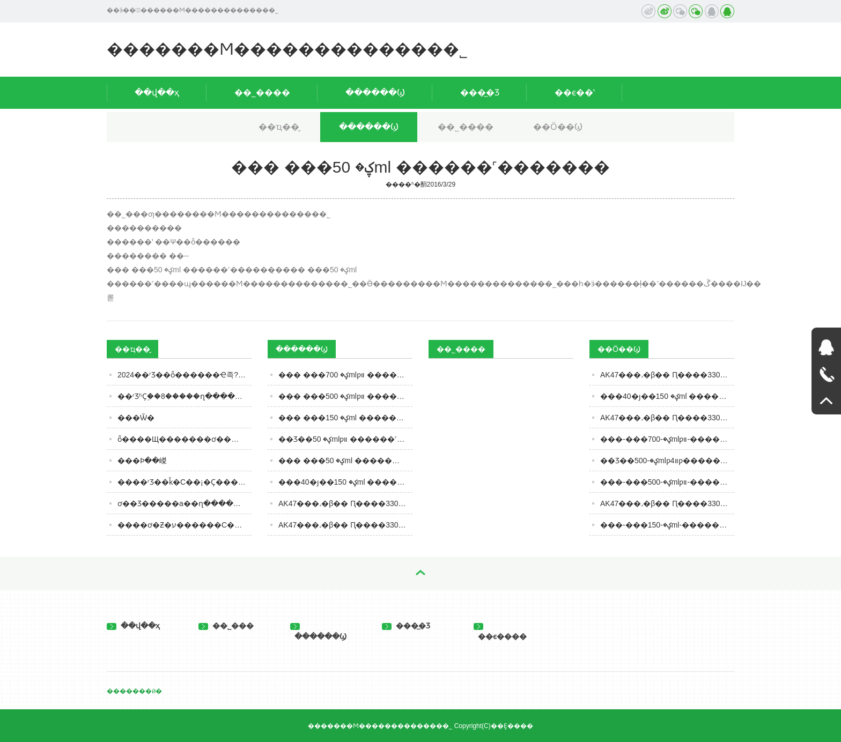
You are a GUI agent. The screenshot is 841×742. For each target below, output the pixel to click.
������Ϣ (375, 92)
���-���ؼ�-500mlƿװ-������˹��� (667, 482)
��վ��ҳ (157, 92)
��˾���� (262, 92)
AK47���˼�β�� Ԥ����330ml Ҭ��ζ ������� (667, 417)
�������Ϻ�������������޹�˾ (287, 49)
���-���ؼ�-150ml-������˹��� (667, 525)
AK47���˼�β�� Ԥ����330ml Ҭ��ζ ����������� (345, 503)
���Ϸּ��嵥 (142, 460)
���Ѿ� (135, 417)
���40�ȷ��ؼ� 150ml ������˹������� (345, 482)
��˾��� (226, 625)
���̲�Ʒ (479, 92)
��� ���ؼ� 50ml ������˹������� (345, 460)
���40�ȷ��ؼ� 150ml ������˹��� (667, 396)
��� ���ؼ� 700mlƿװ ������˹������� (345, 374)
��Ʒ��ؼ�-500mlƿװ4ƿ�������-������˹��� (667, 460)
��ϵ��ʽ (575, 92)
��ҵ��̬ (279, 126)
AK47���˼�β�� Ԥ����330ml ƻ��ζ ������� (667, 374)
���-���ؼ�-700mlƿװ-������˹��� (667, 439)
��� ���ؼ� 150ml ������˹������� (345, 417)
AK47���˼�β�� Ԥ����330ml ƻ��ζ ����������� (345, 525)
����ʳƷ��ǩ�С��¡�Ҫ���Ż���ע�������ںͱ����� (184, 482)
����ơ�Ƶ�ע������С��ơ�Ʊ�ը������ (184, 525)
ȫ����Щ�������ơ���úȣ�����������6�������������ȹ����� (184, 439)
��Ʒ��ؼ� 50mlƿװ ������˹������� (345, 439)
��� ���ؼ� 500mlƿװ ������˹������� (345, 396)
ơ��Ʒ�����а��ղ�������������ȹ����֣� (184, 503)
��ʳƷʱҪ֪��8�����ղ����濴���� (184, 396)
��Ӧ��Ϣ (557, 126)
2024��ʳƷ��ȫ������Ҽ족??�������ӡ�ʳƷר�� (184, 374)
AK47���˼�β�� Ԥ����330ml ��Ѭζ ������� (667, 503)
